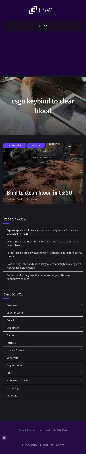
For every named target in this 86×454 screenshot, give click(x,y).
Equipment (12, 327)
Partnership (46, 445)
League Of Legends (17, 350)
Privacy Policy (29, 445)
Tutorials (36, 145)
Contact (60, 445)
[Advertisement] (43, 53)
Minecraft (12, 358)
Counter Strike (14, 145)
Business (11, 305)
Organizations (14, 365)
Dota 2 (10, 320)
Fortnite (11, 343)
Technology (13, 388)
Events (10, 335)
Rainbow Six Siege (17, 380)
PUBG (9, 373)
